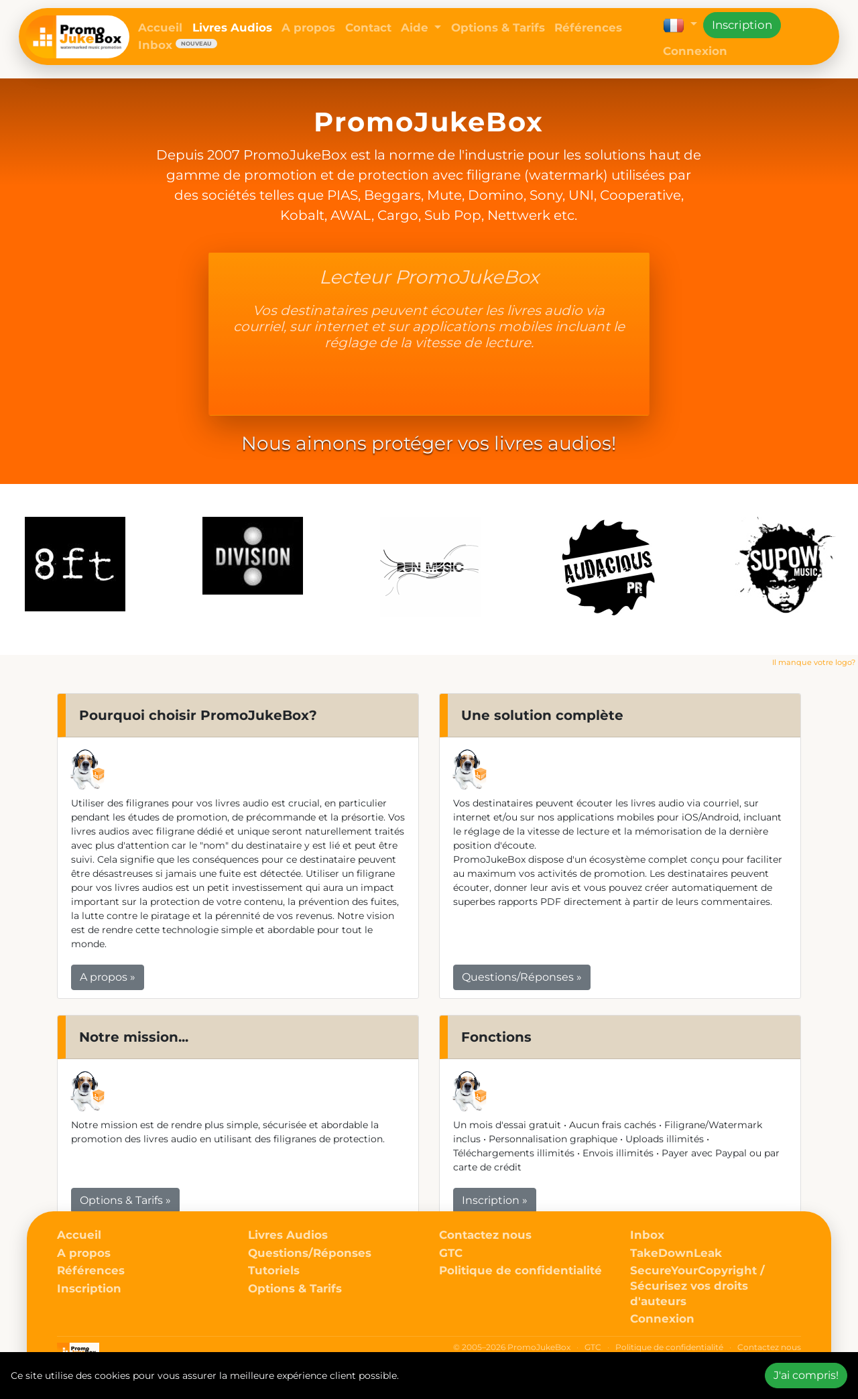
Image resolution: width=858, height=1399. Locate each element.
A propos (308, 27)
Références (588, 27)
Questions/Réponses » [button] (522, 977)
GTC (451, 1253)
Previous (11, 569)
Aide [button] (416, 27)
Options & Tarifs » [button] (125, 1200)
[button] (680, 25)
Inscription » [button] (495, 1200)
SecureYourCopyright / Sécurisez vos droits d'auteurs (697, 1285)
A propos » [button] (107, 977)
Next (846, 569)
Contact (368, 27)
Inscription (742, 25)
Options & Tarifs (498, 27)
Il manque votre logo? (813, 662)
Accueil (160, 27)
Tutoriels (274, 1270)
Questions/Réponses (309, 1253)
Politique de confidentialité (520, 1270)
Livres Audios (232, 27)
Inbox (177, 45)
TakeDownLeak (676, 1253)
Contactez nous (485, 1234)
